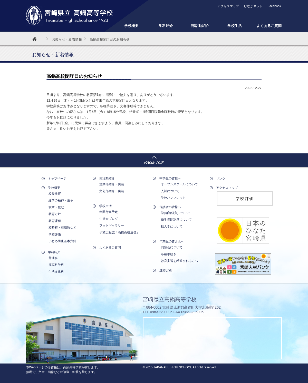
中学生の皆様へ (170, 178)
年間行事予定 (108, 212)
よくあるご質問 (269, 26)
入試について (170, 191)
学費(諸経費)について (176, 213)
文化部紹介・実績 (111, 191)
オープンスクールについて (179, 184)
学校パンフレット (173, 198)
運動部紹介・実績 (111, 184)
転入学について (171, 226)
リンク (220, 178)
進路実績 (165, 270)
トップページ (57, 178)
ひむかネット (253, 6)
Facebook (274, 6)
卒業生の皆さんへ (171, 241)
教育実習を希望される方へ (179, 261)
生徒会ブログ (108, 219)
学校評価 (55, 234)
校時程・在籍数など (62, 227)
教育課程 (55, 221)
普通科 (53, 258)
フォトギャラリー (111, 225)
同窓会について (171, 247)
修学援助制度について (176, 219)
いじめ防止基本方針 (62, 241)
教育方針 (55, 214)
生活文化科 (56, 271)
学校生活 (234, 26)
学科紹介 (166, 26)
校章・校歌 (56, 207)
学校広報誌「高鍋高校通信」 (119, 232)
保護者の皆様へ (170, 207)
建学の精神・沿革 (61, 200)
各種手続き (168, 254)
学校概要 (131, 26)
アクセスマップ (228, 6)
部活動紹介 (200, 26)
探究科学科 (56, 265)
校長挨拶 (55, 193)
